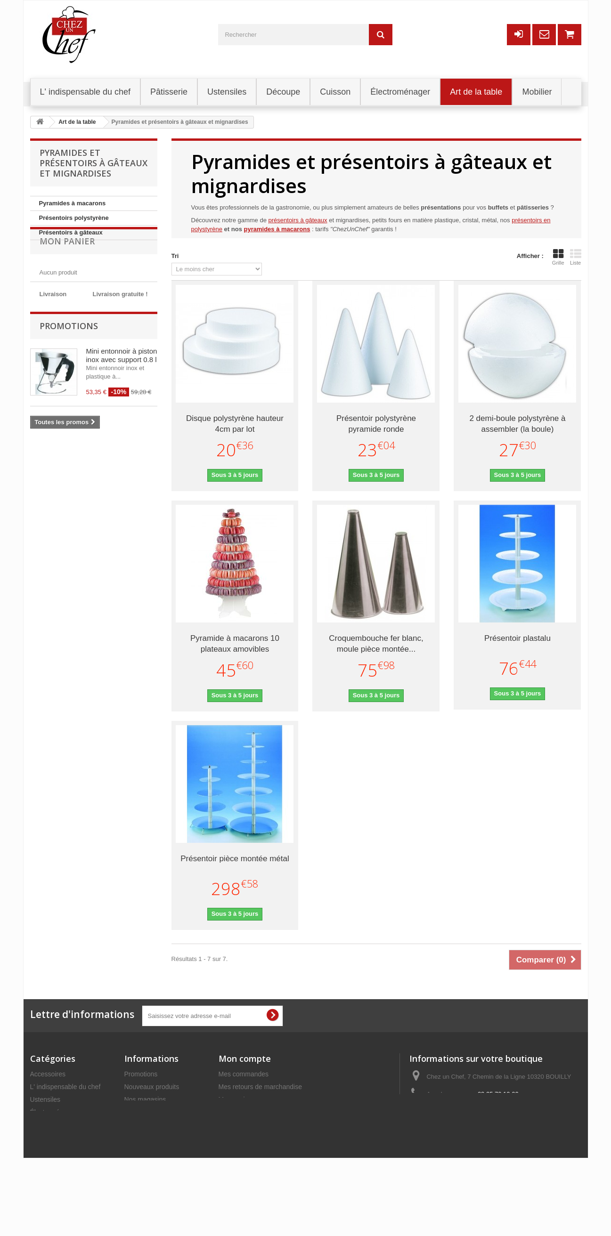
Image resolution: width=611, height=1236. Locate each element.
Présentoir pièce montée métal (234, 858)
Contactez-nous (147, 1112)
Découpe (43, 1137)
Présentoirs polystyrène (74, 217)
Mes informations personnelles (263, 1125)
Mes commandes (244, 1074)
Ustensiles (45, 1099)
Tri (175, 255)
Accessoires (47, 1074)
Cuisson (42, 1175)
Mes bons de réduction (252, 1137)
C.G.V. (134, 1150)
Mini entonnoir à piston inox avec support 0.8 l (121, 446)
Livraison (137, 1125)
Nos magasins (145, 1099)
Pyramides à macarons (72, 203)
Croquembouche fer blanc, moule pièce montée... (376, 644)
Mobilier (41, 1150)
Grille (558, 257)
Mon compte (245, 1058)
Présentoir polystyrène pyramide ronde (376, 424)
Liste (575, 257)
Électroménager (53, 1112)
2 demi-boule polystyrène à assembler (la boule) (517, 424)
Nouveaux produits (151, 1087)
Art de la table (50, 1163)
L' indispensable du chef (65, 1087)
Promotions (69, 416)
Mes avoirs (235, 1099)
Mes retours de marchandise (260, 1087)
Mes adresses (239, 1112)
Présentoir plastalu (517, 638)
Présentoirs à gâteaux (71, 232)
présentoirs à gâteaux (298, 220)
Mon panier (67, 268)
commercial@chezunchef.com (493, 1111)
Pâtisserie (44, 1125)
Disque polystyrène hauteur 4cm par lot (235, 424)
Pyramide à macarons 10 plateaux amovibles (234, 644)
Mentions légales (149, 1137)
